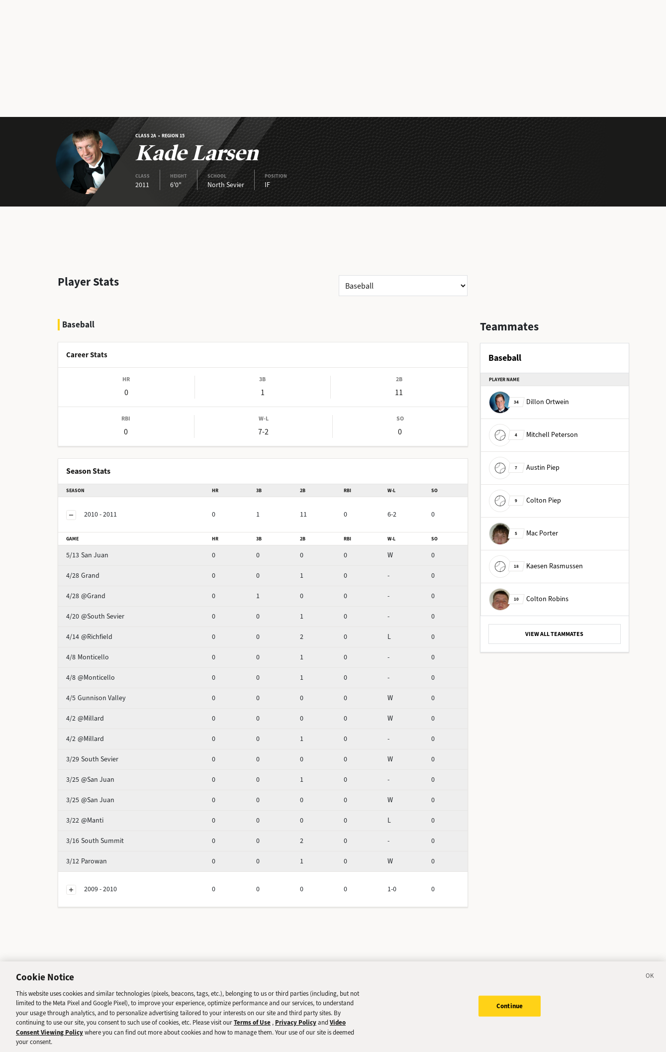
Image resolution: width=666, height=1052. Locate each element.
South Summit (112, 814)
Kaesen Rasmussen (536, 566)
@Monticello (109, 651)
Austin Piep (524, 467)
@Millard (104, 692)
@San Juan (107, 753)
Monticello (106, 630)
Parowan (104, 835)
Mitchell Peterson (533, 434)
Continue (509, 1009)
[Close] (650, 981)
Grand (100, 549)
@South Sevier (112, 590)
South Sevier (109, 732)
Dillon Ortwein (529, 402)
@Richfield (106, 610)
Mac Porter (523, 533)
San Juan (104, 528)
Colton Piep (525, 500)
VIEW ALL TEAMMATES (554, 634)
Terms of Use (252, 1026)
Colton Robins (529, 599)
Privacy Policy (295, 1026)
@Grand (103, 569)
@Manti (102, 794)
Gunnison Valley (115, 671)
